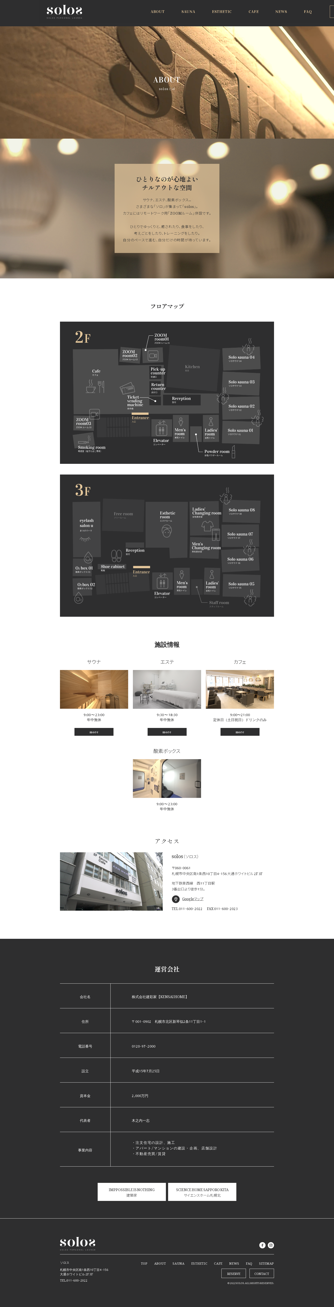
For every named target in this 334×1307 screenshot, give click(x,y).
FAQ (249, 1262)
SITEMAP (266, 1262)
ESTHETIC (199, 1262)
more (94, 732)
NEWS (234, 1262)
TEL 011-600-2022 (187, 908)
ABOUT (160, 1262)
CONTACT (261, 1273)
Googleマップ (192, 898)
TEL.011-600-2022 (73, 1279)
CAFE (218, 1262)
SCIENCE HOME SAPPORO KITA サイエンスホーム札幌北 (202, 1191)
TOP (144, 1262)
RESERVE (309, 13)
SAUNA (179, 1262)
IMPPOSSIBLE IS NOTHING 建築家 (132, 1191)
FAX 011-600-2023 (222, 908)
